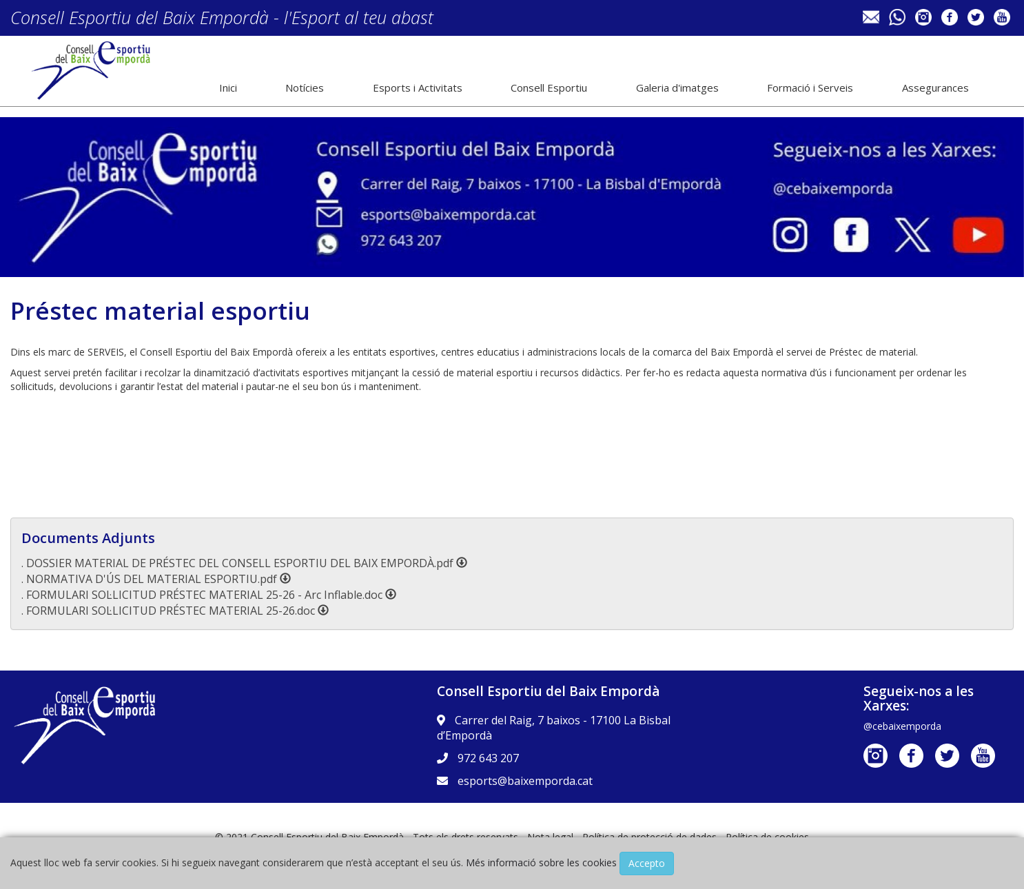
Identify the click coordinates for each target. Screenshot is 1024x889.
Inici (228, 87)
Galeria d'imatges (677, 87)
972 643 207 (488, 758)
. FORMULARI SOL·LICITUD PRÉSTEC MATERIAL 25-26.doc (175, 610)
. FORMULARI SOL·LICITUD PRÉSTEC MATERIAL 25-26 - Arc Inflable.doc (208, 594)
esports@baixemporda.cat (525, 780)
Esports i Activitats (417, 87)
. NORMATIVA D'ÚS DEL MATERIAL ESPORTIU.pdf (156, 578)
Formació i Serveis (810, 87)
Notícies (304, 87)
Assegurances (935, 87)
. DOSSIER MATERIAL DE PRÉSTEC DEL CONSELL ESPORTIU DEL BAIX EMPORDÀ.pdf (244, 563)
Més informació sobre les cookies (541, 862)
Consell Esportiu (549, 87)
